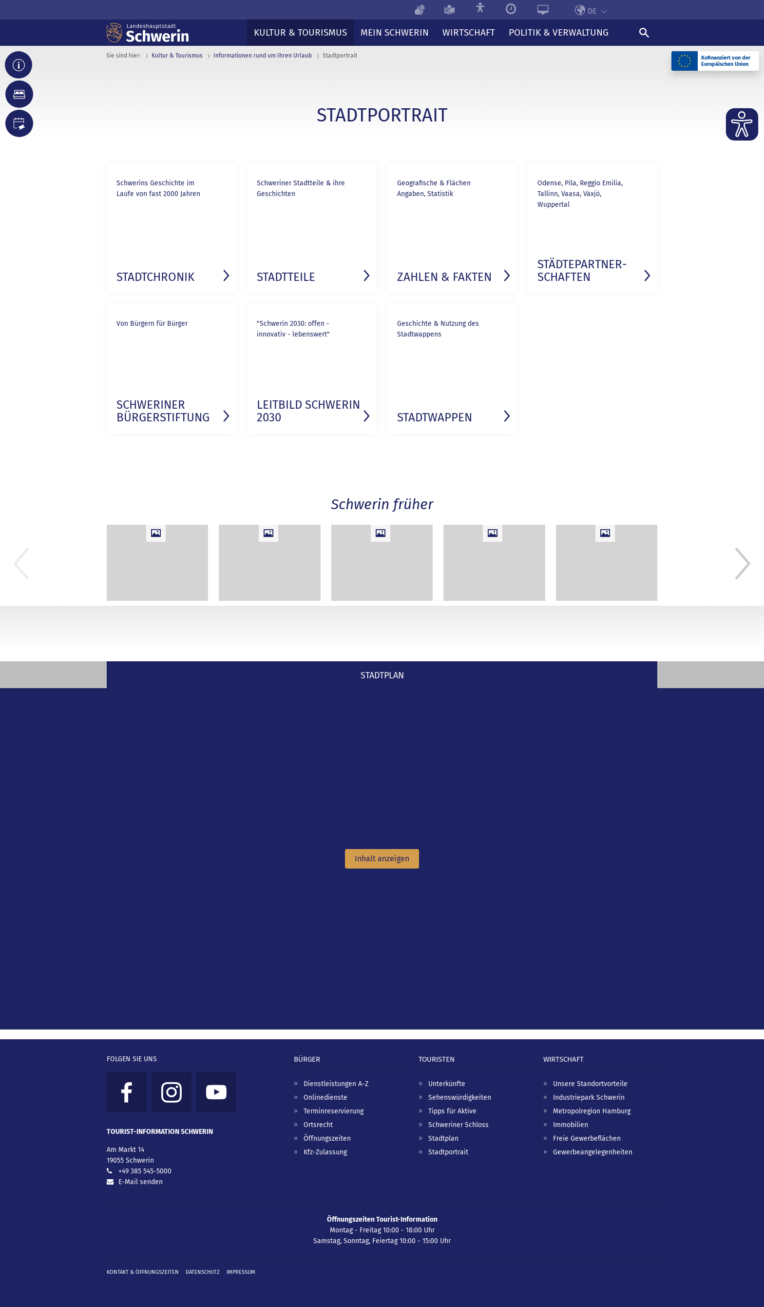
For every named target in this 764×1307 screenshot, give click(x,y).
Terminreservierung (333, 1111)
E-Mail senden (140, 1182)
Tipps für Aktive (452, 1111)
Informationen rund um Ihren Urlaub (262, 55)
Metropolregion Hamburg (591, 1111)
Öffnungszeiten (327, 1138)
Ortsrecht (318, 1125)
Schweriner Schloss (458, 1125)
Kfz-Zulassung (325, 1152)
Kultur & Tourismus (177, 55)
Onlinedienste (325, 1097)
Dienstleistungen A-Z (336, 1084)
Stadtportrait (448, 1152)
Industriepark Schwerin (589, 1097)
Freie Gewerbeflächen (587, 1138)
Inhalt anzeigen (382, 858)
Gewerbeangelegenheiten (592, 1152)
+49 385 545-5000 (145, 1171)
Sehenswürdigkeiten (459, 1097)
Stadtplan (443, 1138)
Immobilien (570, 1125)
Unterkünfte (446, 1084)
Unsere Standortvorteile (590, 1084)
